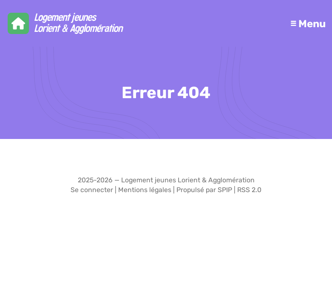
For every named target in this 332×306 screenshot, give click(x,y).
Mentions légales (144, 190)
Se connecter (92, 190)
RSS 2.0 (249, 190)
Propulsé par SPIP (204, 190)
